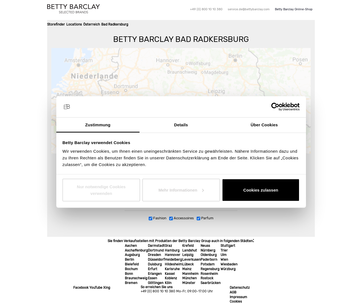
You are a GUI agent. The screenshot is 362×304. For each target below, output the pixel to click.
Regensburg (210, 269)
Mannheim (190, 274)
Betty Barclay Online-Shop (294, 9)
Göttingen (155, 283)
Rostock (207, 278)
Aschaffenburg (136, 250)
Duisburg (155, 264)
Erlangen (155, 274)
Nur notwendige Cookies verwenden (101, 189)
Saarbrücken (211, 283)
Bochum (131, 269)
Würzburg (228, 269)
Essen (152, 278)
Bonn (129, 274)
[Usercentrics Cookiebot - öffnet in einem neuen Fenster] (275, 107)
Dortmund (156, 250)
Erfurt (152, 269)
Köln (168, 283)
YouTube (95, 288)
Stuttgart (228, 246)
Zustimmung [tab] (97, 124)
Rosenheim (209, 274)
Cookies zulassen (260, 189)
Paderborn (209, 260)
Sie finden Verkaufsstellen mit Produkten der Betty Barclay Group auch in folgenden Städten (180, 241)
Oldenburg (209, 255)
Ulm (224, 255)
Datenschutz (240, 288)
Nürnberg (208, 250)
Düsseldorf (156, 260)
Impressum (238, 297)
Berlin (129, 260)
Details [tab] (181, 124)
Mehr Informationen (181, 189)
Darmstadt (156, 246)
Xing (106, 288)
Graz (168, 246)
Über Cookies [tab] (264, 124)
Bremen (131, 283)
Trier (224, 250)
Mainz (186, 269)
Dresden (154, 255)
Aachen (131, 246)
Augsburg (132, 255)
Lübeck (188, 264)
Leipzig (187, 255)
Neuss (205, 246)
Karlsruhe (172, 269)
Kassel (170, 274)
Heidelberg (173, 260)
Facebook (80, 288)
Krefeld (188, 246)
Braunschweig (136, 278)
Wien (224, 260)
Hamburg (172, 250)
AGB (233, 292)
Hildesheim (173, 264)
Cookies (236, 301)
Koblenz (171, 278)
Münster (188, 283)
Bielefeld (132, 264)
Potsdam (208, 264)
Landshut (189, 250)
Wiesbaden (229, 264)
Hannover (172, 255)
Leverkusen (191, 260)
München (189, 278)
